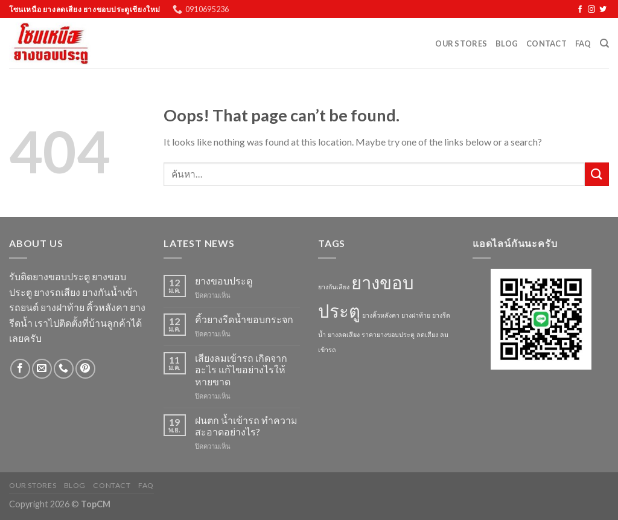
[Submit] (597, 174)
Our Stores (461, 43)
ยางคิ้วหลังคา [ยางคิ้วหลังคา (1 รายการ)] (381, 315)
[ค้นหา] (604, 43)
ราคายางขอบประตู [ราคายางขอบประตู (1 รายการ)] (388, 334)
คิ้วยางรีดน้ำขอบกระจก (244, 319)
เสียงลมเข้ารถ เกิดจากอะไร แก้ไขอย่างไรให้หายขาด (241, 369)
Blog (506, 43)
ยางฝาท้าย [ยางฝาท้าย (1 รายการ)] (415, 315)
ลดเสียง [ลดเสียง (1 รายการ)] (427, 334)
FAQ (583, 43)
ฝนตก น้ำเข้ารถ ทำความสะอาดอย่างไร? (246, 425)
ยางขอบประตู (223, 280)
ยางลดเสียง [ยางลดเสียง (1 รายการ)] (344, 334)
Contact (546, 43)
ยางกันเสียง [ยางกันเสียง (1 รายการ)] (333, 286)
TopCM (95, 504)
